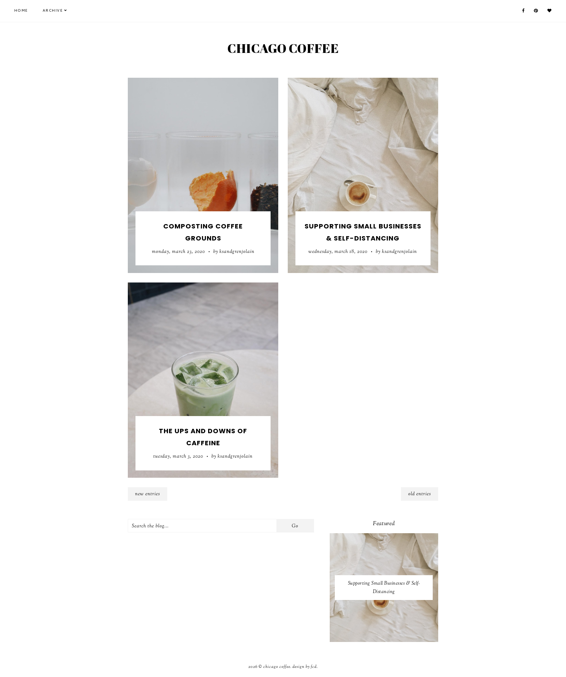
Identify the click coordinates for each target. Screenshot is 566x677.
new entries (147, 494)
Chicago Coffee (283, 48)
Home (21, 10)
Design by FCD (304, 667)
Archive (53, 10)
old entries (419, 494)
